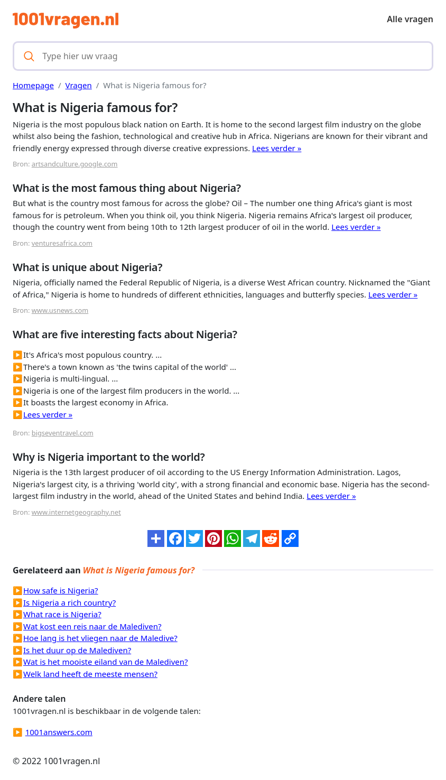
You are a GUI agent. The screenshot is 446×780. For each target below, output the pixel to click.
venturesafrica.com (62, 243)
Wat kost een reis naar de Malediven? (92, 626)
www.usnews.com (60, 310)
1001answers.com (58, 732)
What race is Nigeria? (62, 614)
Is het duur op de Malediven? (77, 650)
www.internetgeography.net (76, 512)
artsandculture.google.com (75, 164)
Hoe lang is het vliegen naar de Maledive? (100, 638)
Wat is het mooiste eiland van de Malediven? (105, 661)
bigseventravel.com (63, 433)
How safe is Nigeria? (60, 590)
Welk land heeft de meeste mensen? (90, 673)
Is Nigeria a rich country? (69, 602)
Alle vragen (410, 19)
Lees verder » (276, 148)
